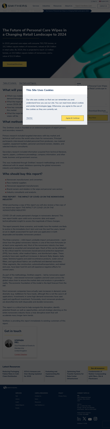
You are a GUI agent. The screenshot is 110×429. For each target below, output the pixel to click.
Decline (29, 118)
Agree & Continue (72, 118)
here (49, 106)
